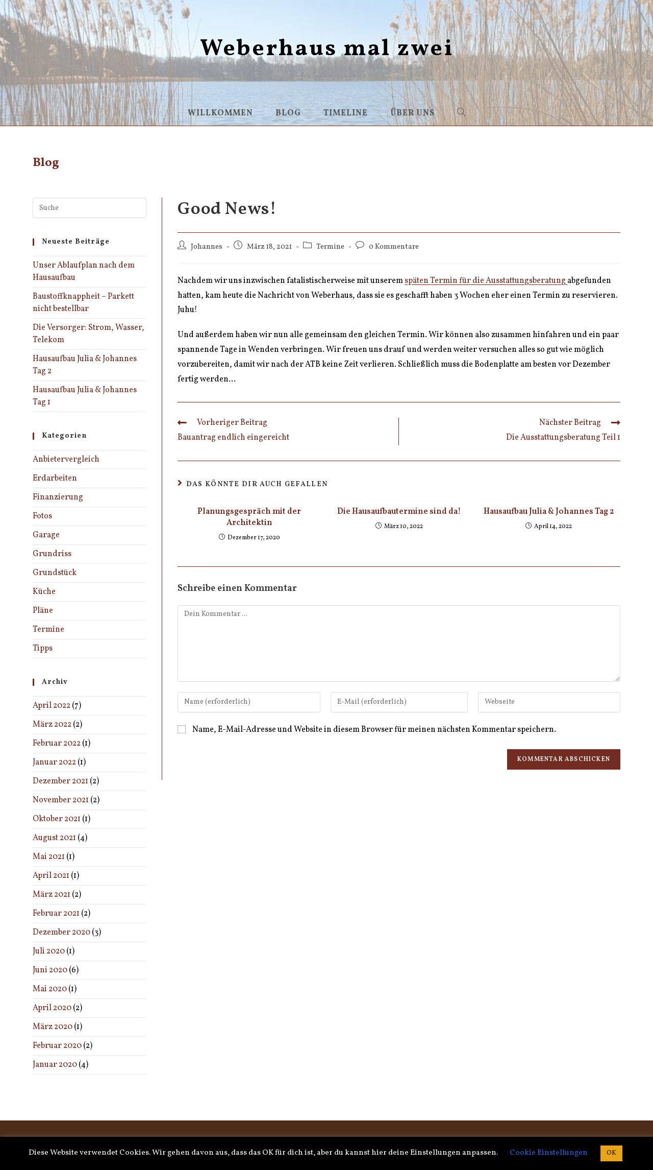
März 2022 (52, 724)
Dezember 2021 (60, 781)
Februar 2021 (56, 913)
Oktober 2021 (57, 819)
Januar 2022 (54, 762)
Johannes (206, 247)
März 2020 (52, 1027)
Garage (46, 535)
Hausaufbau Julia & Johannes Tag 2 (549, 511)
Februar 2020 (57, 1046)
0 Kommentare (394, 247)
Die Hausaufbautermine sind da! (399, 511)
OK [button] (611, 1153)
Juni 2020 (50, 970)
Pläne (43, 610)
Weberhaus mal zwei (327, 49)
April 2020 (52, 1008)
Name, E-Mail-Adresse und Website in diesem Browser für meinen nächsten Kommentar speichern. (374, 729)
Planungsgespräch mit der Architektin (249, 517)
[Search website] (461, 113)
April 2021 (51, 875)
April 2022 (51, 705)
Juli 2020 (49, 951)
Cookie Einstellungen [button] (549, 1153)
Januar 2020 (55, 1064)
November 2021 (61, 800)
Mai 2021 (49, 857)
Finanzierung (58, 497)
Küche (44, 592)
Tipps (43, 648)
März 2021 (51, 894)
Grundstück (55, 573)
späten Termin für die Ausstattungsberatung (486, 280)
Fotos (42, 516)
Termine (330, 247)
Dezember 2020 (61, 932)
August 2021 (54, 838)
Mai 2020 (50, 989)
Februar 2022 (57, 743)
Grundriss (52, 554)
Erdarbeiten (55, 478)
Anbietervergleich (66, 459)
